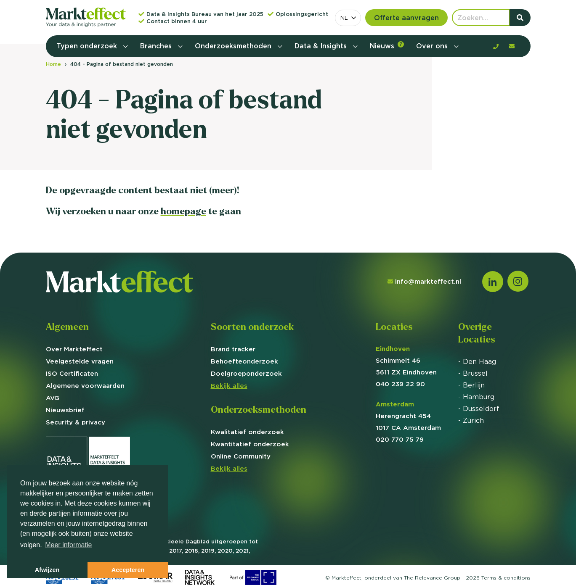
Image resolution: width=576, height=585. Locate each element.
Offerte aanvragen (406, 17)
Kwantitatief (250, 444)
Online (241, 456)
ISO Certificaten (72, 373)
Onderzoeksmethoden (234, 46)
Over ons (433, 46)
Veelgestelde (80, 361)
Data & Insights (322, 46)
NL (344, 17)
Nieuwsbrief (65, 410)
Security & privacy (75, 422)
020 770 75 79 (400, 439)
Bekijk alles (229, 386)
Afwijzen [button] (47, 570)
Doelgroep (246, 373)
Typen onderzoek (87, 46)
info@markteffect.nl (424, 281)
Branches (157, 46)
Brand (233, 349)
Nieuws (387, 45)
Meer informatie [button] (68, 544)
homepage (183, 211)
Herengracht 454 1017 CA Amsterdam (408, 416)
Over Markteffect (74, 349)
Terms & (506, 577)
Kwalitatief (247, 432)
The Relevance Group (432, 577)
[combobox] (348, 18)
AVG (52, 398)
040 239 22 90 (400, 384)
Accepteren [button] (127, 570)
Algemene (85, 386)
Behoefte (244, 361)
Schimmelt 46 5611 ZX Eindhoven (406, 360)
